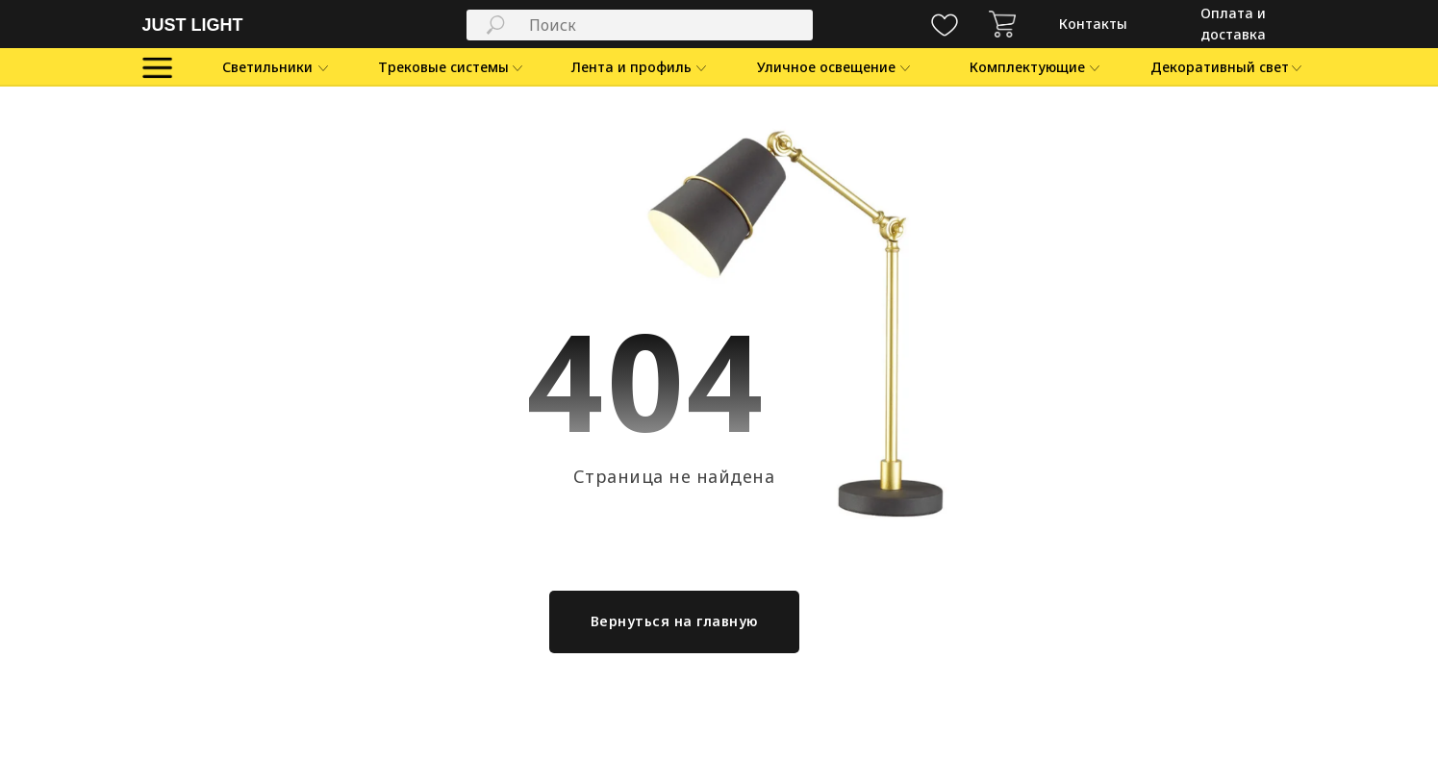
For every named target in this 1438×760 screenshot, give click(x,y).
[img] (1002, 24)
